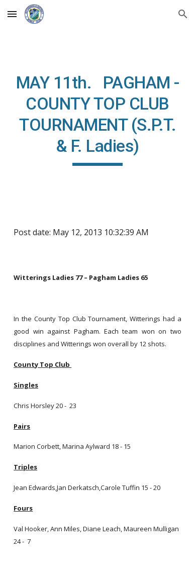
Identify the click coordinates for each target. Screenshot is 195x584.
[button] (12, 14)
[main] (97, 119)
